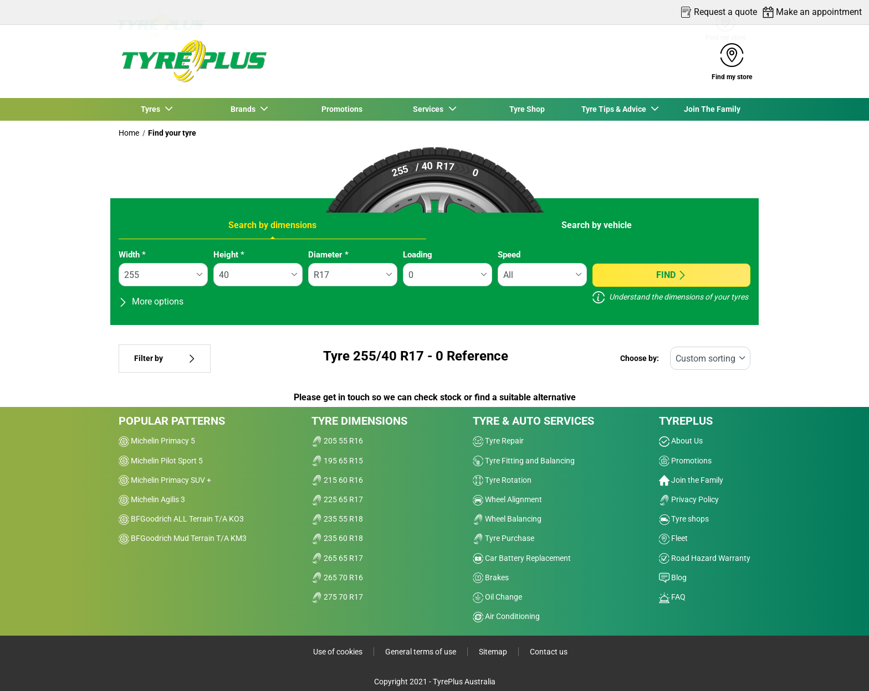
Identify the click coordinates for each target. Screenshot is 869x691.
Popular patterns (172, 420)
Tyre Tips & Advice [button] (615, 109)
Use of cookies (337, 651)
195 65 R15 (337, 460)
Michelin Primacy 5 (157, 440)
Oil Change (497, 596)
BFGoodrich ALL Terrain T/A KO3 (181, 518)
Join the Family (691, 480)
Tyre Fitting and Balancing (524, 460)
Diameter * (328, 255)
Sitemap (493, 651)
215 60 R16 (337, 480)
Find (671, 275)
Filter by (164, 358)
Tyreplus (686, 420)
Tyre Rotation (502, 480)
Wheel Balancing (507, 518)
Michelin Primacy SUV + (165, 480)
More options (151, 301)
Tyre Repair (498, 440)
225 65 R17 (337, 499)
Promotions (341, 109)
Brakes (491, 577)
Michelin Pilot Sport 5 (161, 460)
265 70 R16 (337, 577)
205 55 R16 (337, 440)
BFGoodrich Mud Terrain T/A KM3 (183, 538)
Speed (509, 255)
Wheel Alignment (507, 499)
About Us (681, 440)
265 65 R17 (337, 558)
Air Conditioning (506, 616)
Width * (132, 255)
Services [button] (430, 109)
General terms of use (420, 651)
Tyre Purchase (503, 538)
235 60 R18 (337, 538)
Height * (228, 255)
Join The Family (712, 109)
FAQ (672, 596)
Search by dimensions (272, 225)
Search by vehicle (596, 225)
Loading (417, 255)
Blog (673, 577)
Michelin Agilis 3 (152, 499)
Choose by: (639, 358)
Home (129, 132)
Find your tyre (172, 132)
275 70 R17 (337, 596)
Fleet (673, 538)
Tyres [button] (151, 109)
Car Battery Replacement (522, 558)
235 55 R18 (337, 518)
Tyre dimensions (359, 420)
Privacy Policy (689, 499)
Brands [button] (244, 109)
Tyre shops (684, 518)
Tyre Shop (527, 109)
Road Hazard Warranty (704, 558)
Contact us (549, 651)
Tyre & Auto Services (533, 420)
